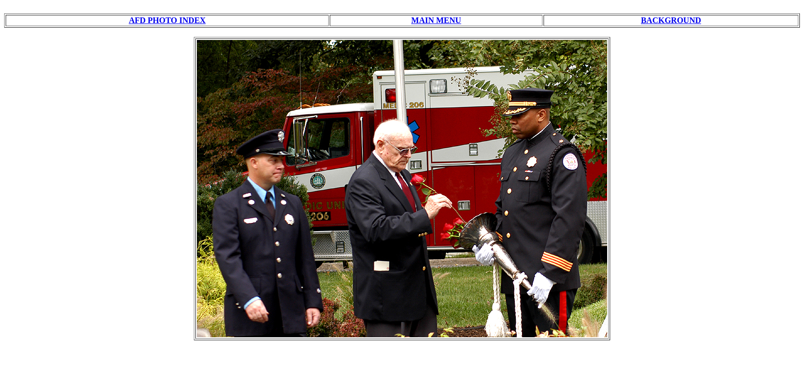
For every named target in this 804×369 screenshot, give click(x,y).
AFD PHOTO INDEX (167, 20)
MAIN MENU (436, 20)
